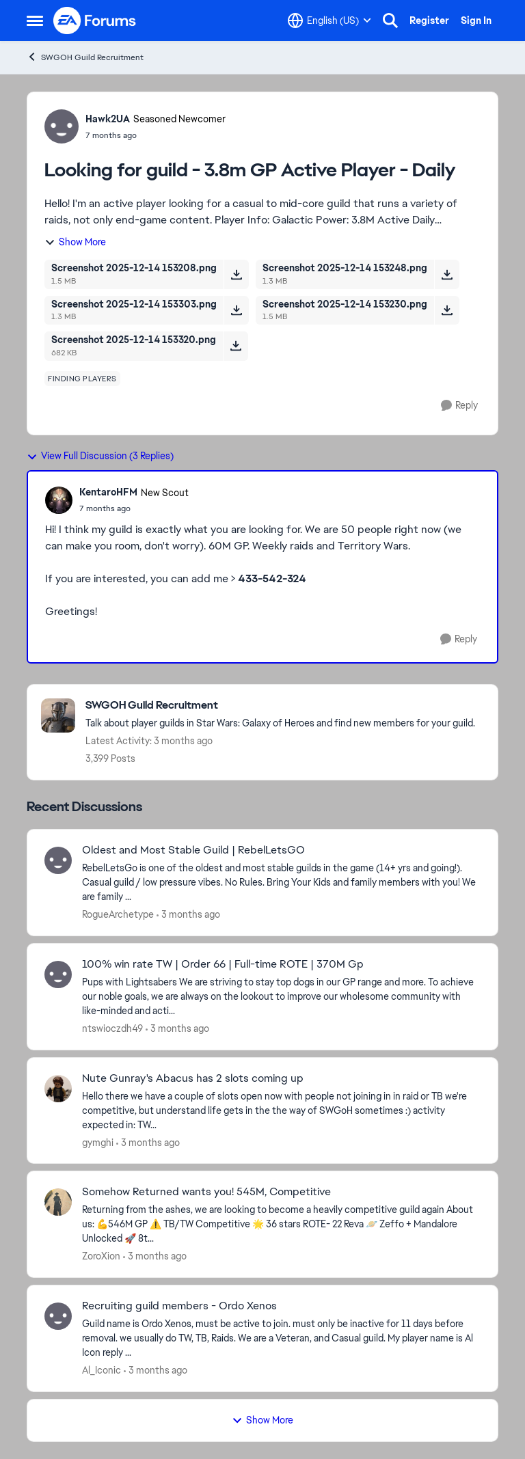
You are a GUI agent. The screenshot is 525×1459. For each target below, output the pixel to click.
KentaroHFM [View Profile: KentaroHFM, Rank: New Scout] (108, 492)
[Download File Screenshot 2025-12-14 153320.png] (235, 345)
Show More (75, 242)
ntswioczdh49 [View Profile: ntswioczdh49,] (112, 1028)
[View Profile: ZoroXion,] (58, 1202)
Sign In (476, 20)
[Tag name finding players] (82, 378)
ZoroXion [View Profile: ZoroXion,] (101, 1256)
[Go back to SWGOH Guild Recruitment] (280, 705)
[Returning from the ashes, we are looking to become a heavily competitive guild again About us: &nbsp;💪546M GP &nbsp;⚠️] (281, 1224)
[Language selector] (329, 20)
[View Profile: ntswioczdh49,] (58, 974)
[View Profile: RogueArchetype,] (58, 860)
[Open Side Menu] (35, 20)
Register (429, 20)
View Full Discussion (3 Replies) (100, 456)
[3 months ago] (188, 915)
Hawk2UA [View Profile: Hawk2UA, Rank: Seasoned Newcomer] (107, 119)
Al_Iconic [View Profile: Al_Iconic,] (101, 1370)
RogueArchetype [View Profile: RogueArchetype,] (118, 914)
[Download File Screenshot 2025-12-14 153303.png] (236, 310)
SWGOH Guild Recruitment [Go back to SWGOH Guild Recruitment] (85, 57)
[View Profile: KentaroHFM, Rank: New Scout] (58, 500)
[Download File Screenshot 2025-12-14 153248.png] (446, 274)
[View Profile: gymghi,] (58, 1088)
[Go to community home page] (95, 20)
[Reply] (459, 405)
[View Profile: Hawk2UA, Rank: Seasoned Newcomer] (61, 126)
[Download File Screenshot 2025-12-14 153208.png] (236, 274)
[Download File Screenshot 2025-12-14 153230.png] (446, 310)
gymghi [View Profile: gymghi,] (97, 1142)
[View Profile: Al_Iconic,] (58, 1316)
